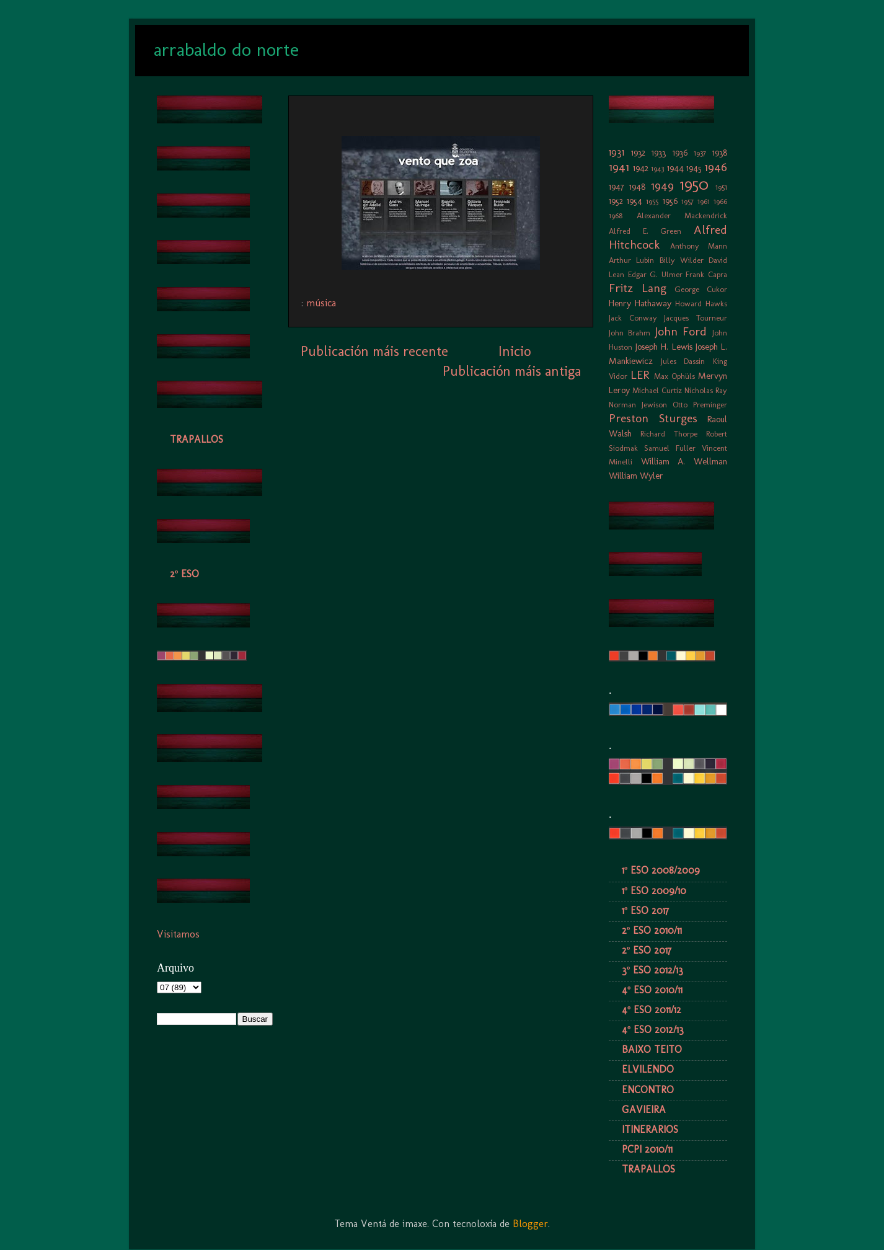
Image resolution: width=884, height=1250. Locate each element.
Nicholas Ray (705, 390)
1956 (670, 200)
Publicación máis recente (374, 351)
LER (639, 375)
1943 (657, 168)
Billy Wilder (682, 260)
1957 (687, 201)
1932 (638, 152)
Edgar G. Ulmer (655, 274)
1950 (694, 184)
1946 (715, 167)
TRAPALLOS (196, 439)
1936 (680, 152)
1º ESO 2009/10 (654, 891)
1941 (619, 167)
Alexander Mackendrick (682, 215)
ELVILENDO (648, 1069)
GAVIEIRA (644, 1109)
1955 (652, 201)
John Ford (681, 331)
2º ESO (184, 574)
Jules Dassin (683, 361)
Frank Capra (706, 274)
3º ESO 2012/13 (652, 970)
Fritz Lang (637, 288)
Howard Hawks (701, 303)
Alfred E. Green (645, 231)
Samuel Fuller (670, 448)
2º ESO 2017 (646, 950)
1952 (616, 200)
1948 (637, 186)
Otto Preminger (700, 404)
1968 (615, 215)
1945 (694, 168)
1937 (700, 152)
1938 (719, 152)
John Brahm (629, 332)
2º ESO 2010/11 (652, 930)
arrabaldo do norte (226, 49)
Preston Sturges (653, 418)
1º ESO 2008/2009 (661, 870)
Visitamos (178, 934)
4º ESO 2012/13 (653, 1029)
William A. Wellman (684, 461)
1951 (721, 187)
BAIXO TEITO (652, 1049)
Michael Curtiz (657, 390)
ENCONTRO (648, 1090)
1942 (640, 168)
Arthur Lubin (631, 260)
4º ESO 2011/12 (651, 1010)
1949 (662, 186)
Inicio (514, 351)
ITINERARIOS (650, 1129)
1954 (634, 200)
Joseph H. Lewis (663, 346)
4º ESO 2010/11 (652, 990)
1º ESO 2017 (645, 910)
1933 (659, 152)
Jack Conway (633, 317)
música (321, 303)
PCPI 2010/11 (647, 1149)
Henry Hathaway (640, 303)
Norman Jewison (638, 404)
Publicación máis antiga (512, 371)
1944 (675, 168)
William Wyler (636, 475)
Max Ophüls (674, 376)
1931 (616, 152)
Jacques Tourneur (695, 317)
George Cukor (700, 289)
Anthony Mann (699, 245)
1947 (616, 186)
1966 (720, 201)
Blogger (530, 1224)
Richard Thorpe (668, 433)
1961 (703, 201)
